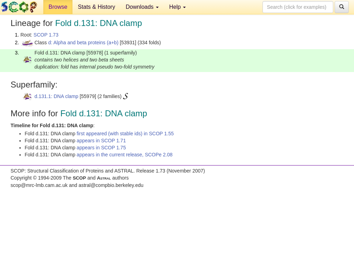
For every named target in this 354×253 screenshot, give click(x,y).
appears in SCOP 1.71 (101, 140)
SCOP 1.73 (45, 35)
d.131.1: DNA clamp (56, 96)
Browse (58, 7)
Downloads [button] (142, 7)
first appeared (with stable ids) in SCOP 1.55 (125, 133)
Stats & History (96, 7)
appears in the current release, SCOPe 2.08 (124, 154)
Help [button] (177, 7)
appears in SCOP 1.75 (101, 147)
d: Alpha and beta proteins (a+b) (83, 42)
